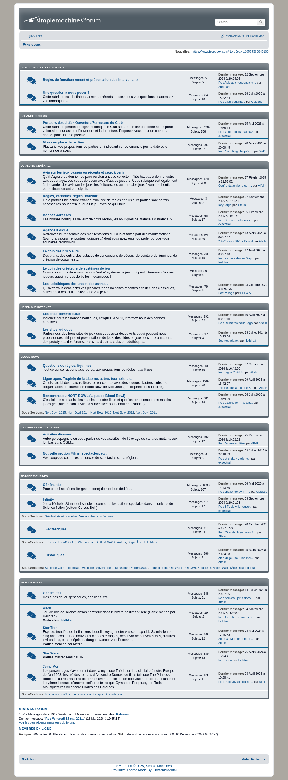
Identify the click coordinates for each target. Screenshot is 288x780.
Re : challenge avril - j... (234, 491)
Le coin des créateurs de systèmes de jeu (76, 268)
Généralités (52, 485)
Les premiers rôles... (58, 694)
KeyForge (224, 205)
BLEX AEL (247, 293)
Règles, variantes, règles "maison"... (72, 196)
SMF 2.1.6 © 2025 (130, 766)
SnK (262, 151)
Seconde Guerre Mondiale (62, 567)
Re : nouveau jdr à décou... (236, 598)
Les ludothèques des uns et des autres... (75, 284)
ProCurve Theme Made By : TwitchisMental (144, 770)
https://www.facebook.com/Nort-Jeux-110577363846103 (230, 51)
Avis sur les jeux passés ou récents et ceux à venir (84, 172)
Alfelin (262, 185)
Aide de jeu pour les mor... (236, 558)
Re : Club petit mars (231, 101)
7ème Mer (50, 667)
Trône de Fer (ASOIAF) (60, 542)
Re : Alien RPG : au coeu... (236, 617)
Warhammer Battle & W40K (97, 542)
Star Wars (50, 653)
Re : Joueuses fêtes (232, 443)
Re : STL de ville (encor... (235, 506)
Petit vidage (226, 293)
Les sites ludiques (57, 330)
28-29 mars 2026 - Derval (235, 241)
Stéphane (224, 86)
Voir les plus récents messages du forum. (47, 722)
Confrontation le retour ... (235, 185)
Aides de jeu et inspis (88, 694)
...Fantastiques (55, 529)
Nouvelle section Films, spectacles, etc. (75, 453)
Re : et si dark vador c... (234, 458)
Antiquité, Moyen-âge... (98, 567)
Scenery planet (228, 340)
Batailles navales (209, 567)
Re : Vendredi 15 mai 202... (236, 131)
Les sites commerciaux (61, 314)
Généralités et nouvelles (61, 516)
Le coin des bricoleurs (61, 251)
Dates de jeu (113, 694)
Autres (121, 542)
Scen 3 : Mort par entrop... (236, 638)
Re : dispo (225, 660)
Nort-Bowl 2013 (100, 412)
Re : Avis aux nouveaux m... (237, 82)
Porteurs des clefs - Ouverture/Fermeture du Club (83, 123)
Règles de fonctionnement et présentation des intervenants (90, 80)
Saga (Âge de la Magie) (144, 542)
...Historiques (53, 555)
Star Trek (50, 628)
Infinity (48, 499)
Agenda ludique (55, 230)
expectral (224, 136)
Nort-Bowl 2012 (123, 412)
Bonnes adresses (57, 215)
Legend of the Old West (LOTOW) (173, 567)
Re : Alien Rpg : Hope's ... (235, 151)
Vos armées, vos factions (96, 516)
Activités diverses (57, 434)
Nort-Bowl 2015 (55, 412)
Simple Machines (159, 766)
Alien (47, 608)
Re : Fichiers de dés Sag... (236, 258)
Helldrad (224, 262)
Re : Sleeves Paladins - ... (235, 220)
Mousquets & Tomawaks (131, 567)
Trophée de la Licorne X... (235, 387)
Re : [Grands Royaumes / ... (237, 532)
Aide (245, 759)
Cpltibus (256, 101)
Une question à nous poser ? (66, 93)
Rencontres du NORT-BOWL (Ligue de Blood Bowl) (84, 396)
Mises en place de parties (63, 142)
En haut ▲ (258, 759)
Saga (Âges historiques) (238, 567)
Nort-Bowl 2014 (78, 412)
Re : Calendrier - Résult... (235, 402)
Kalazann (123, 714)
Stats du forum (33, 708)
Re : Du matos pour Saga (235, 323)
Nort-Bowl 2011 (146, 412)
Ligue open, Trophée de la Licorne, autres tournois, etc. (87, 379)
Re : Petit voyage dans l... (235, 681)
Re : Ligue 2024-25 (231, 372)
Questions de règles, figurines (67, 366)
